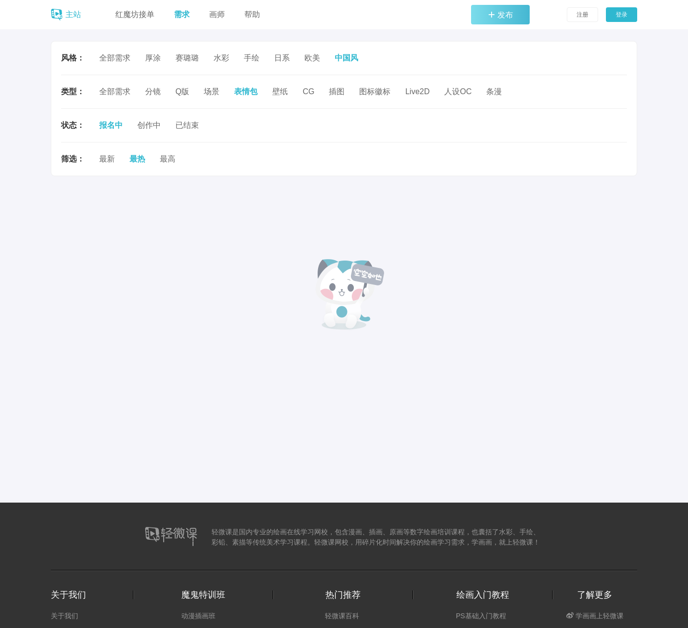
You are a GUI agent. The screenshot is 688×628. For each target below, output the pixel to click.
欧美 (312, 58)
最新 (107, 159)
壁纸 (280, 91)
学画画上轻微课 (595, 616)
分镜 (153, 91)
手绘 (251, 58)
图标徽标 (374, 91)
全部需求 (114, 58)
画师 (217, 14)
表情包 (246, 91)
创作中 (149, 125)
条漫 (494, 91)
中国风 (346, 58)
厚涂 (153, 58)
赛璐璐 (187, 58)
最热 (137, 159)
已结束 (187, 125)
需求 (182, 14)
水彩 (221, 58)
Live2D (417, 91)
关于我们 (64, 616)
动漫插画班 (198, 616)
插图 (336, 91)
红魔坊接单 (134, 14)
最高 (167, 159)
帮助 (252, 14)
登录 (621, 14)
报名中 (111, 125)
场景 (211, 91)
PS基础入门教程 (481, 616)
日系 (282, 58)
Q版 (182, 91)
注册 (582, 14)
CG (308, 91)
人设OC (458, 91)
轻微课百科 (342, 616)
